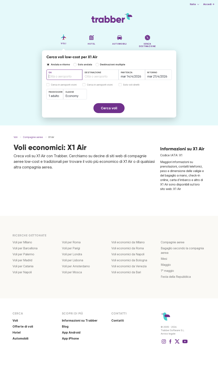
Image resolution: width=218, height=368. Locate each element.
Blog (65, 326)
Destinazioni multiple (112, 64)
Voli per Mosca (72, 272)
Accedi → (208, 4)
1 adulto (54, 96)
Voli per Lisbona (72, 260)
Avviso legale (168, 333)
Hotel (16, 332)
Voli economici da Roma (127, 248)
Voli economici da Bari (126, 272)
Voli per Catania (22, 266)
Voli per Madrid (22, 260)
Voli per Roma (71, 242)
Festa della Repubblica (176, 277)
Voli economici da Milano (128, 242)
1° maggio (167, 271)
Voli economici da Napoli (127, 254)
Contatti (117, 320)
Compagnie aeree (172, 242)
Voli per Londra (72, 254)
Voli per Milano (22, 242)
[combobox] (64, 74)
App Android (71, 332)
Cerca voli (109, 108)
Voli (15, 320)
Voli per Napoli (22, 272)
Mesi (164, 259)
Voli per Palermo (23, 254)
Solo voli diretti (131, 84)
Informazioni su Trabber (80, 320)
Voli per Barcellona (24, 248)
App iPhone (70, 338)
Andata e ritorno (60, 64)
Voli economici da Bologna (129, 260)
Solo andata (85, 64)
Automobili (20, 338)
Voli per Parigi (71, 248)
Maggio (166, 265)
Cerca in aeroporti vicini (64, 84)
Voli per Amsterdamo (76, 266)
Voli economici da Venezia (129, 266)
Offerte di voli (22, 326)
